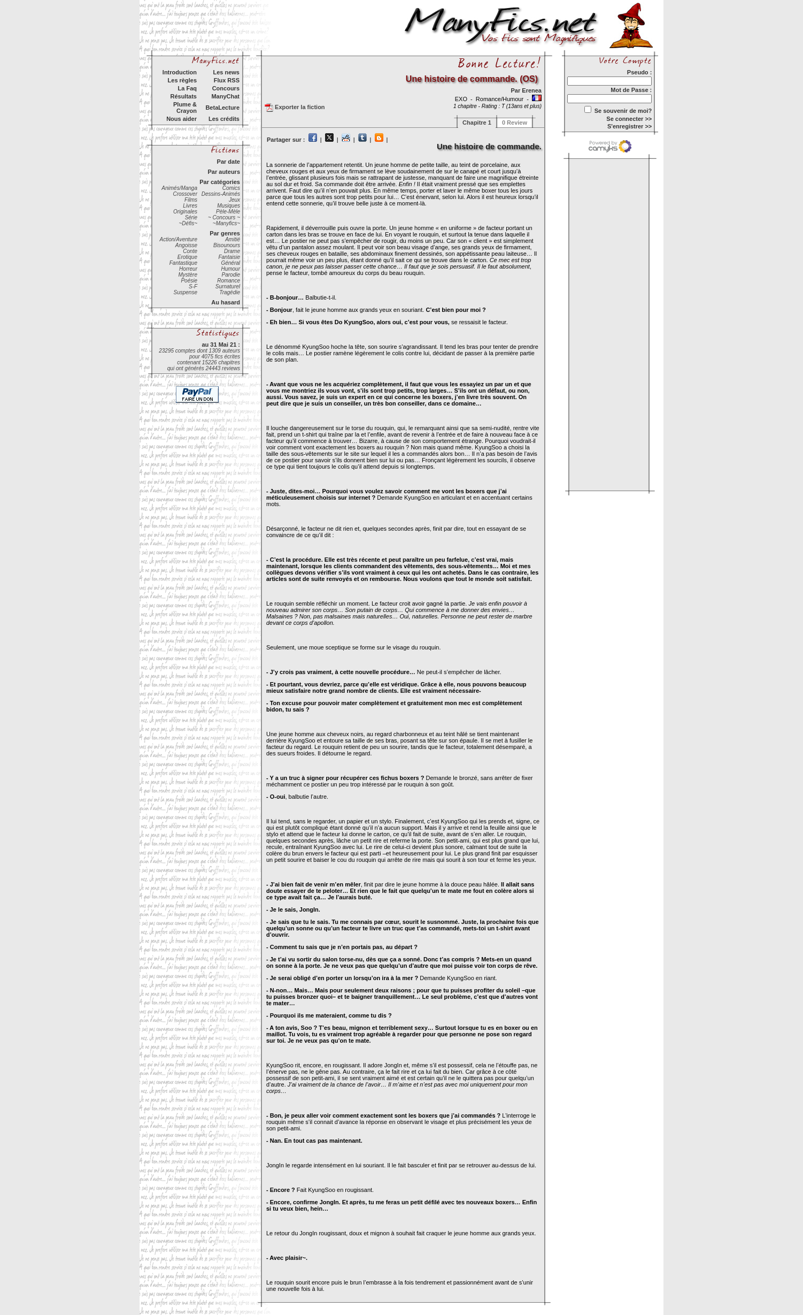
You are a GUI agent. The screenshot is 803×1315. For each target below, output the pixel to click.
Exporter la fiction (295, 107)
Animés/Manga (179, 188)
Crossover (185, 194)
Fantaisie (229, 257)
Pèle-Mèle (228, 212)
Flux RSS (227, 80)
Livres (190, 206)
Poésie (189, 281)
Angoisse (186, 245)
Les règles (182, 80)
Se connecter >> (629, 119)
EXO (462, 99)
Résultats (183, 96)
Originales (185, 212)
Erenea (532, 90)
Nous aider (181, 119)
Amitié (232, 239)
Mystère (187, 275)
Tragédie (229, 292)
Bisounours (226, 245)
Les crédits (224, 119)
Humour (230, 269)
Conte (190, 251)
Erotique (187, 257)
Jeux (234, 200)
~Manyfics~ (226, 223)
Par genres (225, 233)
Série (191, 217)
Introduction (180, 72)
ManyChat (225, 96)
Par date (228, 161)
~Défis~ (188, 223)
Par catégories (219, 182)
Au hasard (225, 302)
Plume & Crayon (185, 107)
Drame (232, 251)
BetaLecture (222, 107)
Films (190, 200)
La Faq (187, 88)
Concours (226, 88)
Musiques (228, 206)
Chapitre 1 (476, 122)
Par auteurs (223, 172)
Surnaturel (227, 286)
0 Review (514, 122)
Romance (228, 281)
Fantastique (183, 263)
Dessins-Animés (221, 194)
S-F (193, 286)
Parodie (231, 275)
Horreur (188, 269)
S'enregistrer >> (629, 126)
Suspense (185, 292)
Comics (231, 188)
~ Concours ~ (224, 217)
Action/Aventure (178, 239)
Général (230, 263)
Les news (226, 72)
